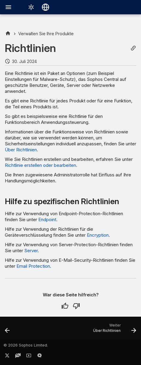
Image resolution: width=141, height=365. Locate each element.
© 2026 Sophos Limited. (26, 345)
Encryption (98, 235)
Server (31, 250)
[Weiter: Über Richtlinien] (114, 330)
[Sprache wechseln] (45, 7)
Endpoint (47, 219)
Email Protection (33, 266)
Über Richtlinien (21, 150)
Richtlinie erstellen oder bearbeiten (40, 165)
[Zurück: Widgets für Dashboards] (7, 330)
